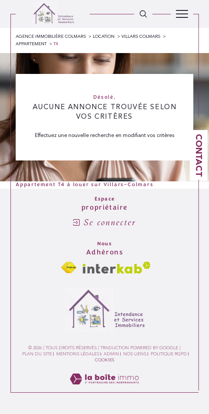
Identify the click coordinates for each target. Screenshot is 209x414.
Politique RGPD (169, 354)
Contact (199, 155)
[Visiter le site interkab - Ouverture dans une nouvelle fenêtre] (117, 268)
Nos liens (134, 354)
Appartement (31, 44)
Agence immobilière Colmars (51, 36)
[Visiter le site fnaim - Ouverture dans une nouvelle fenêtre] (68, 267)
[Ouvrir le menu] (182, 14)
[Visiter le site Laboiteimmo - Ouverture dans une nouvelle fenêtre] (104, 388)
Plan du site (37, 354)
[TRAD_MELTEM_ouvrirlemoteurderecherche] (143, 14)
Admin (111, 354)
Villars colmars (140, 36)
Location (104, 36)
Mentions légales (77, 354)
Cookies (104, 360)
